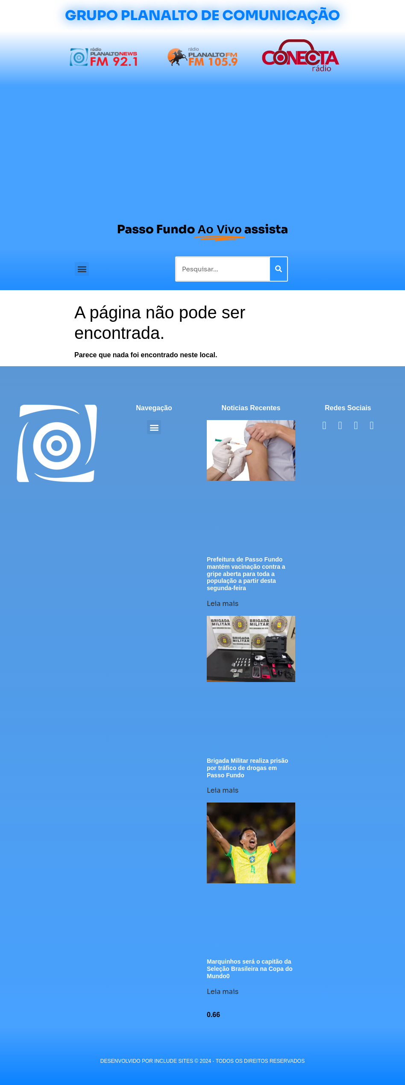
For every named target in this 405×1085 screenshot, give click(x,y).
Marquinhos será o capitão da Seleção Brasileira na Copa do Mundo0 (250, 968)
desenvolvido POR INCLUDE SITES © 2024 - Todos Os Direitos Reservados (202, 1061)
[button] (82, 269)
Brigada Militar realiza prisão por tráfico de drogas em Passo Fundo (247, 768)
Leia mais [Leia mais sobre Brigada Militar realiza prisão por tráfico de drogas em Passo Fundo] (222, 790)
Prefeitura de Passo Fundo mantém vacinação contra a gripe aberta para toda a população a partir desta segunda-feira (246, 573)
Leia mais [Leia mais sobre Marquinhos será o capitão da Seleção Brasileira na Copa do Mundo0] (222, 991)
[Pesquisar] (278, 269)
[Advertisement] (202, 150)
